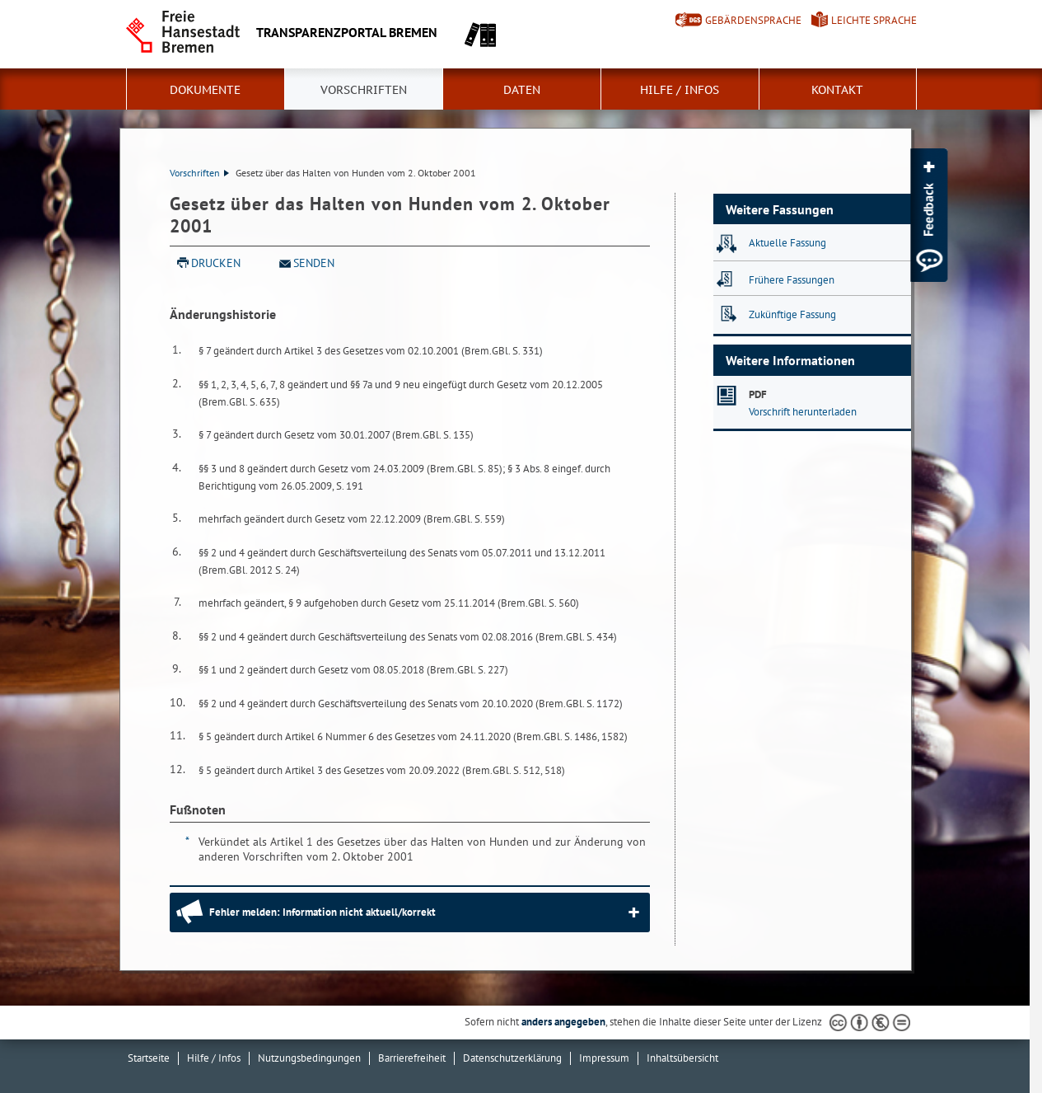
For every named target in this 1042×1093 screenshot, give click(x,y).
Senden (313, 263)
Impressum (604, 1058)
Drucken (216, 263)
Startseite (149, 1058)
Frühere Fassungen (791, 280)
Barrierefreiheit (412, 1058)
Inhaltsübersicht (682, 1058)
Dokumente (205, 89)
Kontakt (837, 89)
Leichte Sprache (874, 20)
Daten (521, 89)
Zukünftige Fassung (792, 314)
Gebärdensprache (753, 20)
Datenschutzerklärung (512, 1058)
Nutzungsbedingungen (309, 1058)
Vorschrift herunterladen (803, 412)
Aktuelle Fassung (787, 243)
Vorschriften (363, 89)
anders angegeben (563, 1022)
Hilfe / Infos (679, 89)
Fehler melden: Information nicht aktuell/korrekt (322, 912)
